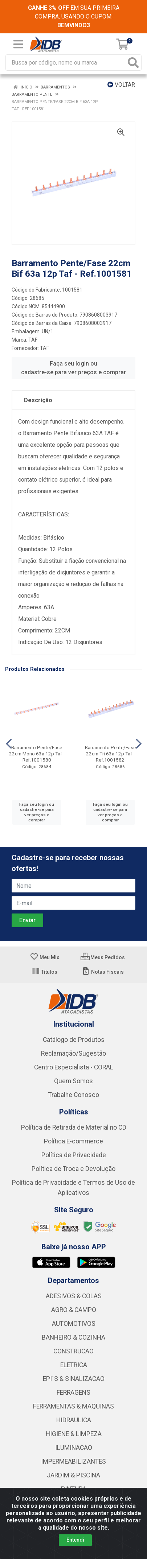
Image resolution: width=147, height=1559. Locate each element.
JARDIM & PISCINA (73, 1475)
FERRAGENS (73, 1392)
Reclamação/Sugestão (73, 1053)
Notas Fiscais (102, 972)
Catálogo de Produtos (74, 1039)
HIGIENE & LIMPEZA (74, 1434)
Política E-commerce (73, 1141)
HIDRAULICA (73, 1420)
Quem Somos (73, 1081)
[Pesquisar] (133, 62)
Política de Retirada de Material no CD (73, 1127)
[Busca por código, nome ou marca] (66, 62)
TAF (32, 340)
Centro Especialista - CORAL (73, 1067)
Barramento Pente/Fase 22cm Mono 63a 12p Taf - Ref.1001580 (37, 754)
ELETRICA (73, 1365)
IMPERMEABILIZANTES (73, 1461)
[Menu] (18, 44)
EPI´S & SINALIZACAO (74, 1378)
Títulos (44, 972)
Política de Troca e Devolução (73, 1168)
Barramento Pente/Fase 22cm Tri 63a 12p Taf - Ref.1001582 (110, 754)
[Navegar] (8, 744)
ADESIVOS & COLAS (74, 1296)
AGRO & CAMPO (73, 1309)
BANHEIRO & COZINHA (73, 1337)
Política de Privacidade (73, 1155)
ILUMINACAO (73, 1447)
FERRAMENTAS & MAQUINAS (73, 1406)
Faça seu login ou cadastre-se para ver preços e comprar (73, 368)
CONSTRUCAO (73, 1351)
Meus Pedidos (103, 957)
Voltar (121, 84)
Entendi (75, 1540)
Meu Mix (44, 957)
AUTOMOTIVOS (73, 1323)
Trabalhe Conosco (73, 1094)
